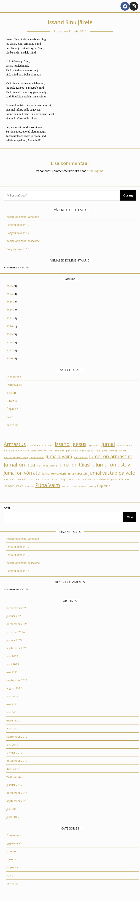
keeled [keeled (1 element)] (31, 479)
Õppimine (12, 409)
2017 (9, 350)
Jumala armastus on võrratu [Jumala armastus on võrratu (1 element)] (16, 450)
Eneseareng (13, 376)
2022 (9, 310)
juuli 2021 (12, 712)
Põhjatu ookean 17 (17, 233)
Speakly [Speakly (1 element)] (82, 486)
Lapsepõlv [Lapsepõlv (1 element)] (86, 479)
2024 (9, 294)
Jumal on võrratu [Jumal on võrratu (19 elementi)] (22, 473)
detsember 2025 (16, 608)
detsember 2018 (16, 760)
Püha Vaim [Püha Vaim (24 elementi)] (47, 485)
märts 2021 (13, 720)
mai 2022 (12, 704)
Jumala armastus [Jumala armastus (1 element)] (124, 445)
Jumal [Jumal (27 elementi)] (108, 444)
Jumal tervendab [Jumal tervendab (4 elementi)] (54, 473)
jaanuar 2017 (14, 784)
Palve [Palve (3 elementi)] (19, 486)
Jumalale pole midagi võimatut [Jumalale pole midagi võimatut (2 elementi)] (83, 450)
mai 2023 (12, 672)
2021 (9, 318)
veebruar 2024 (15, 632)
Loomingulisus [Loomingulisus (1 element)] (99, 479)
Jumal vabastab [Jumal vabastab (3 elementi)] (77, 474)
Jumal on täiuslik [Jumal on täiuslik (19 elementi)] (76, 464)
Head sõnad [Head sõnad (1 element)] (47, 445)
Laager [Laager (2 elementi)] (64, 479)
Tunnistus (12, 425)
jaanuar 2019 (14, 752)
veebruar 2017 (15, 776)
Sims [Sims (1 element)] (75, 486)
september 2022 (16, 680)
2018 (9, 342)
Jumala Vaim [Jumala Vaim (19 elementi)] (59, 456)
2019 (9, 334)
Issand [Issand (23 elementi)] (62, 444)
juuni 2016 (12, 817)
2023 (9, 302)
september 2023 (16, 648)
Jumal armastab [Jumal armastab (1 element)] (36, 457)
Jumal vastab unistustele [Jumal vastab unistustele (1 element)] (15, 479)
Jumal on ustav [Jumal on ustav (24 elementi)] (113, 464)
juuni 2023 (12, 664)
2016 (9, 358)
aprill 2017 (12, 768)
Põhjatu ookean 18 (17, 224)
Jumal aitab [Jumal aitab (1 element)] (59, 450)
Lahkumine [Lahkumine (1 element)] (74, 479)
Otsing (128, 195)
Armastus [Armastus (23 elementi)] (15, 444)
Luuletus (11, 401)
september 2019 (16, 736)
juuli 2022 (12, 696)
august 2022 (14, 688)
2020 (9, 326)
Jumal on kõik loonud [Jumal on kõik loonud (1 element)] (47, 466)
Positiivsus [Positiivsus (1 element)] (29, 486)
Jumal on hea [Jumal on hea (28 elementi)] (19, 464)
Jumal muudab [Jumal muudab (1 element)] (81, 457)
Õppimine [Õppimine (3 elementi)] (103, 486)
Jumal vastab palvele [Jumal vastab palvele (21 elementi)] (111, 473)
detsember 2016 (16, 792)
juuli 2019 (12, 744)
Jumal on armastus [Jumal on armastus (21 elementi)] (110, 456)
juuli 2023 (12, 656)
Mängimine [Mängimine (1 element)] (112, 479)
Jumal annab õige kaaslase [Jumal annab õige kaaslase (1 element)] (16, 457)
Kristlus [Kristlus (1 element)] (55, 479)
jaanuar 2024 (14, 640)
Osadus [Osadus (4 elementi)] (9, 486)
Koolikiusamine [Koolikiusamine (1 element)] (43, 479)
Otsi (7, 508)
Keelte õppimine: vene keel (22, 216)
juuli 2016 (12, 809)
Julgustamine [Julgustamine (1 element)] (94, 445)
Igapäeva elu (14, 384)
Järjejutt (11, 393)
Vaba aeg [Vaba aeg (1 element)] (91, 486)
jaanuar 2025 (14, 616)
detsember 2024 (16, 624)
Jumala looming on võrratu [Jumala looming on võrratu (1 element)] (114, 450)
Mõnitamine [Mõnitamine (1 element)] (125, 479)
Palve (9, 417)
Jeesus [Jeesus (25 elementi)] (78, 444)
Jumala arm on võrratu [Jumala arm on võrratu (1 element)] (41, 450)
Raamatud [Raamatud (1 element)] (66, 486)
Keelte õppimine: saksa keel (23, 241)
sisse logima (95, 171)
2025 (9, 286)
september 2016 (16, 801)
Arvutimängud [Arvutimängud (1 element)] (34, 445)
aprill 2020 (12, 728)
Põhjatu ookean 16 (17, 249)
